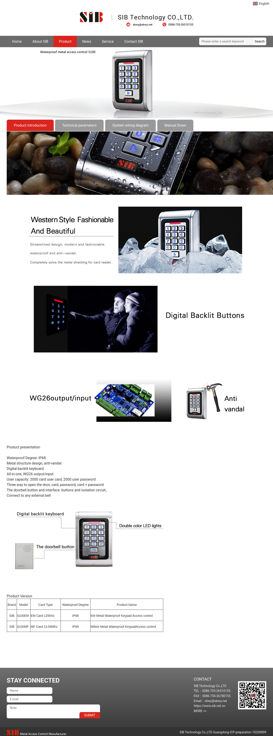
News (86, 41)
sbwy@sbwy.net (142, 25)
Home (17, 41)
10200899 (259, 732)
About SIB (40, 41)
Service (108, 41)
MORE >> (200, 711)
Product (65, 41)
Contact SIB (133, 41)
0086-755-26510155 (178, 25)
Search (259, 41)
